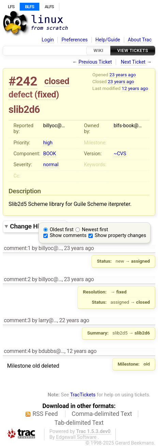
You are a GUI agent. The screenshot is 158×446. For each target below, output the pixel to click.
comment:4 (17, 351)
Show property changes (120, 235)
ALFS (49, 6)
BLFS (29, 6)
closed (56, 81)
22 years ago (74, 320)
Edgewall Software (76, 437)
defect (20, 94)
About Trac (140, 40)
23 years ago (123, 74)
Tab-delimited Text (79, 422)
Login (48, 40)
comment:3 (17, 320)
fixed (47, 94)
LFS (11, 6)
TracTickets (83, 395)
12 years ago (135, 88)
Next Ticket (133, 62)
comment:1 (17, 248)
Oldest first (62, 230)
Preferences (74, 40)
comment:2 (17, 279)
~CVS (120, 154)
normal (50, 165)
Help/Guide (108, 40)
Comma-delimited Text (102, 413)
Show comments (68, 235)
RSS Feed (45, 413)
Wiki (98, 50)
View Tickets (132, 50)
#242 (23, 81)
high (47, 143)
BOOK (49, 154)
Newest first (95, 230)
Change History (36, 226)
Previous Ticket (95, 62)
